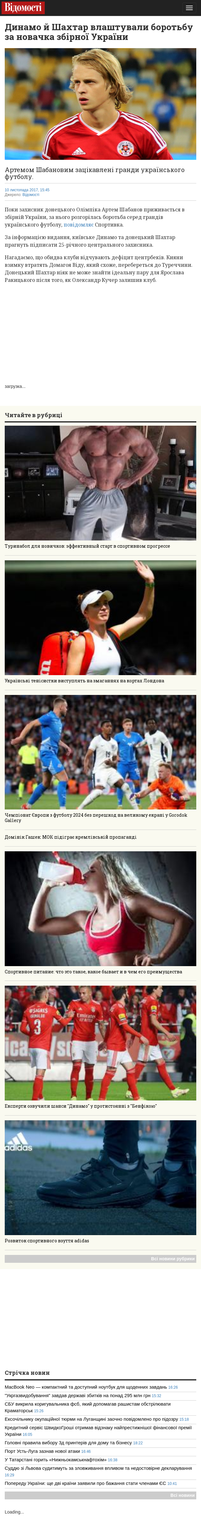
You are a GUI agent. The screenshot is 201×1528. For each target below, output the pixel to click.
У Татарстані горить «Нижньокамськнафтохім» (56, 1459)
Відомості (30, 195)
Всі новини (182, 1495)
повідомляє (79, 224)
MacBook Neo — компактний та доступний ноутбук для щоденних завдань (86, 1387)
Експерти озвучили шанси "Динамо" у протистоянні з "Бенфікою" (81, 1106)
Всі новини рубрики (173, 1258)
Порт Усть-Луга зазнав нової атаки (43, 1451)
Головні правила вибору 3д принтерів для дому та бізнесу (68, 1442)
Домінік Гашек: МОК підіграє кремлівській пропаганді (71, 837)
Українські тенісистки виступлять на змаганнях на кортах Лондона (84, 681)
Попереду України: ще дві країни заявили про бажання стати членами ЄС (85, 1483)
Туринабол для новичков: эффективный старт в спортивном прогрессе (87, 546)
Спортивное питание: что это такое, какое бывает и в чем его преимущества (93, 972)
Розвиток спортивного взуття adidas (47, 1241)
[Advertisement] (100, 333)
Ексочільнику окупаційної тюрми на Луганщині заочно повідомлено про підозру (91, 1419)
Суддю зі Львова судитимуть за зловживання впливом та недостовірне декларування (98, 1468)
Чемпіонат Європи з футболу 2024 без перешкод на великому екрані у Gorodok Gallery (96, 817)
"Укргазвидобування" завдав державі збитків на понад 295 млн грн (78, 1395)
